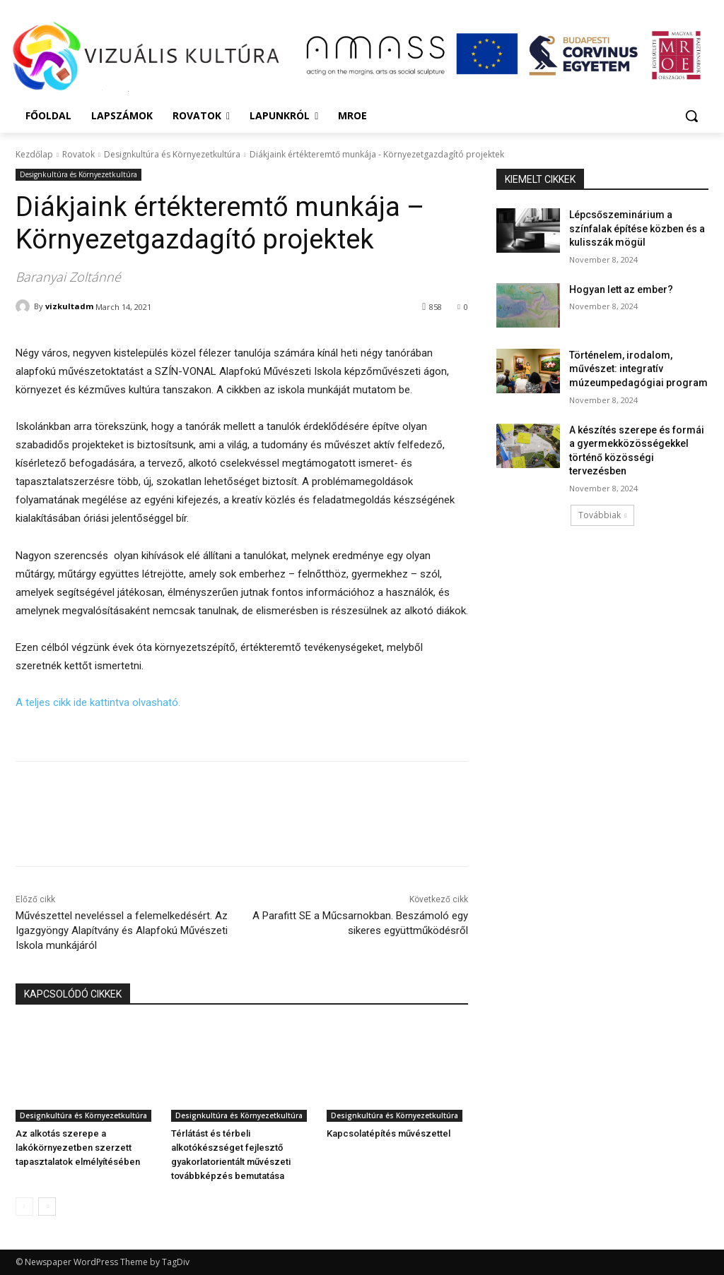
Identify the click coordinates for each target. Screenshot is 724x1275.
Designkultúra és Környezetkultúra (172, 154)
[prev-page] (24, 1206)
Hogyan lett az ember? (621, 289)
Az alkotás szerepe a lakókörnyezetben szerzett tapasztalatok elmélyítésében (78, 1147)
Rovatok (78, 154)
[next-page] (47, 1206)
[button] (691, 116)
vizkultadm (69, 306)
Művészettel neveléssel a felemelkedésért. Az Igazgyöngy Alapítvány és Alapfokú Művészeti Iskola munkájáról (122, 930)
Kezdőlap (34, 154)
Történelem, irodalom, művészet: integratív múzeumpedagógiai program (638, 368)
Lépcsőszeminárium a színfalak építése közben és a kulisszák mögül (637, 228)
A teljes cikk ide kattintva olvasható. (98, 702)
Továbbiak (602, 515)
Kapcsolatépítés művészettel (388, 1133)
